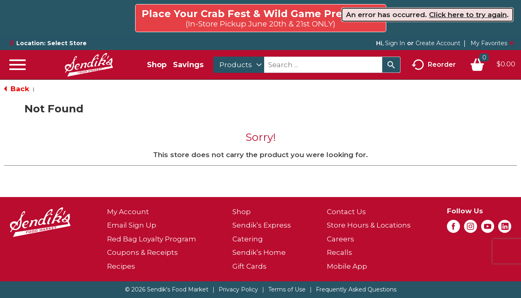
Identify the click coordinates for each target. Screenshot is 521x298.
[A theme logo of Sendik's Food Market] (89, 65)
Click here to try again (468, 15)
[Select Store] (67, 43)
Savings (188, 64)
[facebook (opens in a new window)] (453, 229)
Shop (156, 64)
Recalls (339, 252)
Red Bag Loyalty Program (151, 239)
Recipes (121, 266)
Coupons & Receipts (142, 252)
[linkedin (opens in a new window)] (504, 229)
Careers (340, 239)
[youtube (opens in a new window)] (487, 229)
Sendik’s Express (261, 225)
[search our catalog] (391, 64)
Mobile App (347, 266)
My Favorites (492, 43)
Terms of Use (287, 289)
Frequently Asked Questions (356, 289)
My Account (128, 212)
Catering (247, 239)
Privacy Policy (238, 289)
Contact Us (346, 212)
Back (16, 89)
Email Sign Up (131, 225)
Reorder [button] (434, 65)
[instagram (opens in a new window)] (470, 229)
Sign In (395, 43)
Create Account (438, 43)
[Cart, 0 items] (492, 64)
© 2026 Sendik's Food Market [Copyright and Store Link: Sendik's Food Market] (166, 289)
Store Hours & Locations (369, 225)
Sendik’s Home (259, 252)
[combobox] (238, 65)
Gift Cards (249, 266)
